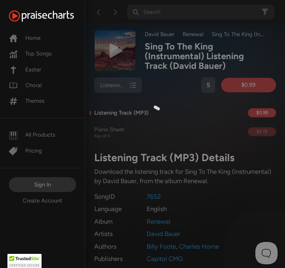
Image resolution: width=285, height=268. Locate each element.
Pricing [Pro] (25, 150)
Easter (25, 69)
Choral (25, 85)
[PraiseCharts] (50, 16)
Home (24, 38)
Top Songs (30, 53)
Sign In (42, 184)
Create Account (42, 200)
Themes (27, 101)
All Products (32, 134)
